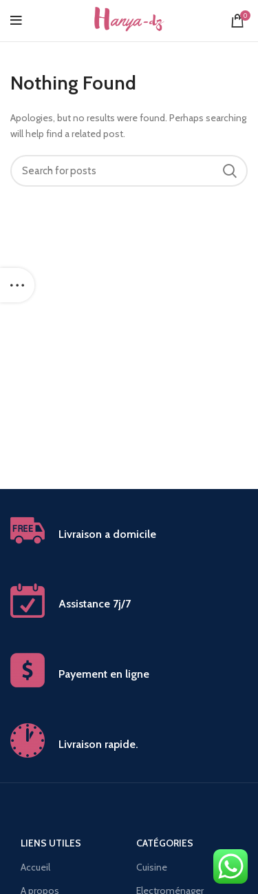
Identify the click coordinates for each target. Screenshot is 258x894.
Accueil (35, 867)
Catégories (164, 843)
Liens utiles (51, 843)
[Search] (129, 171)
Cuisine (151, 867)
